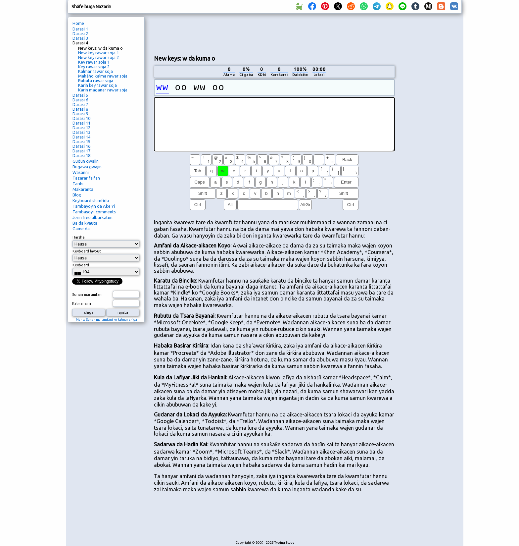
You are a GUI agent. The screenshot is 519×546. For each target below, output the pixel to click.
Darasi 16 (81, 146)
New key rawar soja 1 (98, 52)
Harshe (78, 237)
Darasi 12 (81, 127)
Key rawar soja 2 (94, 66)
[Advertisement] (274, 33)
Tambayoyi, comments (94, 211)
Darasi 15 (81, 141)
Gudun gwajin (85, 161)
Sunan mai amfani (87, 295)
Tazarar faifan (86, 178)
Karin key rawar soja (97, 85)
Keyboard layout (86, 251)
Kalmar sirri (81, 303)
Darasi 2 (80, 33)
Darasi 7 (80, 104)
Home (78, 23)
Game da (81, 228)
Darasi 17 (81, 150)
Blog (76, 194)
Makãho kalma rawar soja (102, 76)
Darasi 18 (81, 155)
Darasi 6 (80, 99)
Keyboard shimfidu (90, 200)
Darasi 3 (80, 38)
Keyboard (80, 265)
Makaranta (82, 189)
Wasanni (80, 172)
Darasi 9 (80, 113)
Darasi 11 (81, 123)
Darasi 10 (81, 118)
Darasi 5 (80, 95)
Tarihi (77, 183)
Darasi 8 (80, 109)
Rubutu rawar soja (95, 80)
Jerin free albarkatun (92, 217)
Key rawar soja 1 (94, 62)
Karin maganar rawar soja (102, 89)
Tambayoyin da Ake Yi (93, 206)
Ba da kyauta (84, 223)
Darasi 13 (81, 132)
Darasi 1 (80, 29)
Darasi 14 (81, 137)
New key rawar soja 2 (98, 57)
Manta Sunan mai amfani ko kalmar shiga (106, 319)
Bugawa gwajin (87, 166)
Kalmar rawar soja (95, 71)
